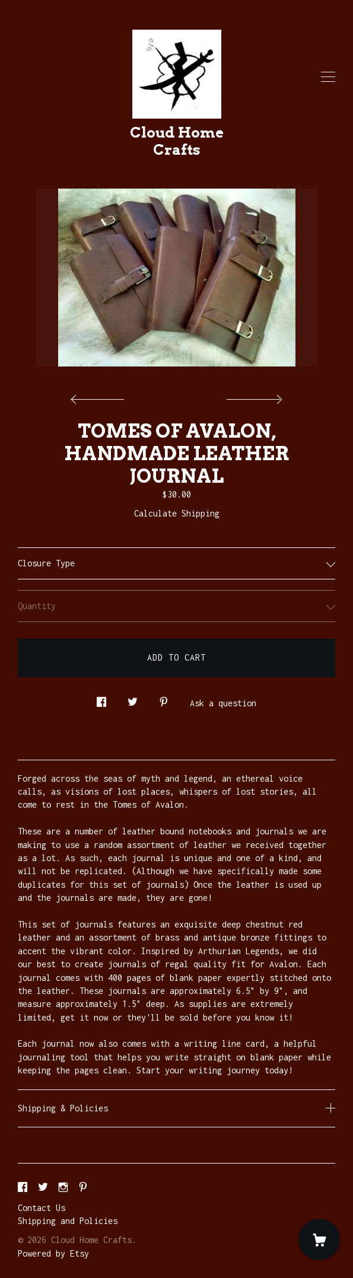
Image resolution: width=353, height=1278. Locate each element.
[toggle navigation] (328, 77)
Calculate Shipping (177, 513)
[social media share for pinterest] (163, 698)
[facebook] (22, 1188)
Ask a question (223, 703)
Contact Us (41, 1208)
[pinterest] (83, 1188)
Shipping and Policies (67, 1221)
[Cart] (319, 1239)
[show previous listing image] (100, 396)
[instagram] (63, 1188)
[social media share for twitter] (133, 698)
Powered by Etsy (53, 1253)
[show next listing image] (252, 396)
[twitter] (43, 1188)
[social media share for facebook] (101, 698)
